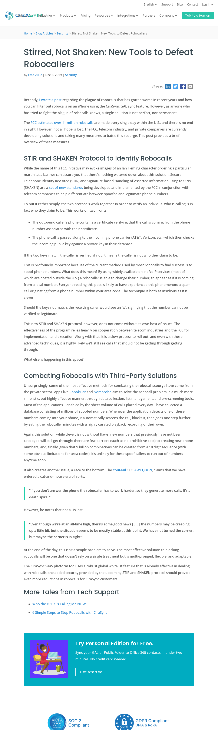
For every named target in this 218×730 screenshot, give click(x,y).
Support (167, 4)
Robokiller (77, 392)
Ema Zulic (35, 75)
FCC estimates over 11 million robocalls (62, 122)
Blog (180, 4)
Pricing (85, 16)
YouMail (119, 470)
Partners (149, 16)
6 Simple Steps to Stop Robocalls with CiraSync (69, 612)
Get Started (91, 672)
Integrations (126, 16)
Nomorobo (103, 392)
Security (62, 33)
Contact (192, 4)
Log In (206, 4)
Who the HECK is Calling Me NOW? (59, 604)
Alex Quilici (143, 470)
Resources (102, 16)
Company (166, 16)
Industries (45, 16)
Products (66, 16)
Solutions (24, 16)
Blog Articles (44, 33)
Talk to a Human (197, 15)
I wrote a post (50, 100)
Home (28, 33)
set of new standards (66, 187)
